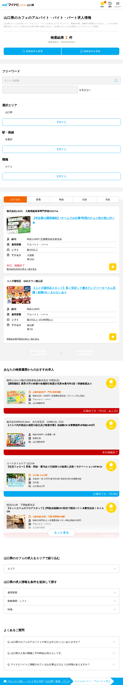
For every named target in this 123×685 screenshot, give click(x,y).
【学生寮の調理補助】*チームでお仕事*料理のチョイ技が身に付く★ (73, 220)
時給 (61, 199)
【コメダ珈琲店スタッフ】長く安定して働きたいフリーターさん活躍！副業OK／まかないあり (73, 290)
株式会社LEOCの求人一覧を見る (22, 269)
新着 (38, 199)
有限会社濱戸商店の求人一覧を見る (23, 339)
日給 (84, 199)
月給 (107, 199)
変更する (61, 122)
